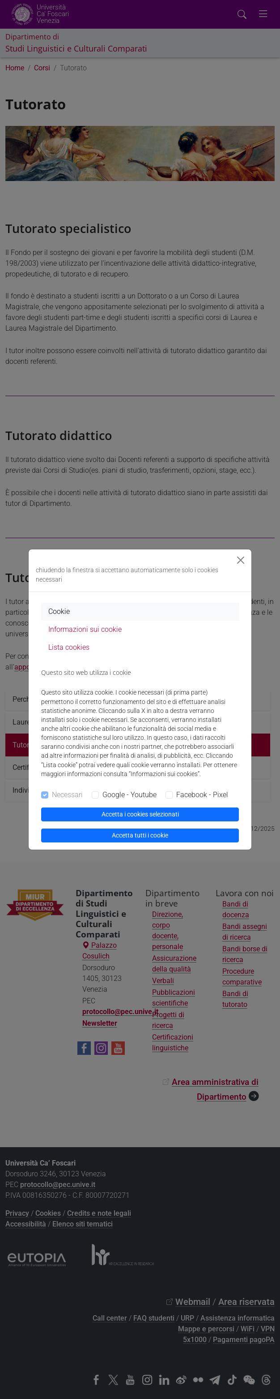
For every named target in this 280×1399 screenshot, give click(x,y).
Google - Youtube (129, 794)
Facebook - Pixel (202, 794)
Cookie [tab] (59, 611)
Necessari (67, 794)
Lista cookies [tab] (68, 647)
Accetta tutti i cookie (140, 835)
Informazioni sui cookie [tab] (85, 629)
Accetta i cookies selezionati (140, 814)
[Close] (240, 560)
